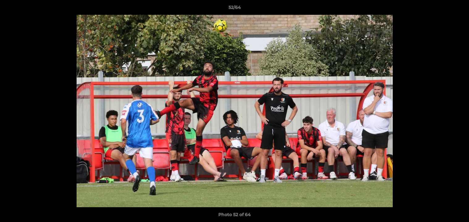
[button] (458, 9)
